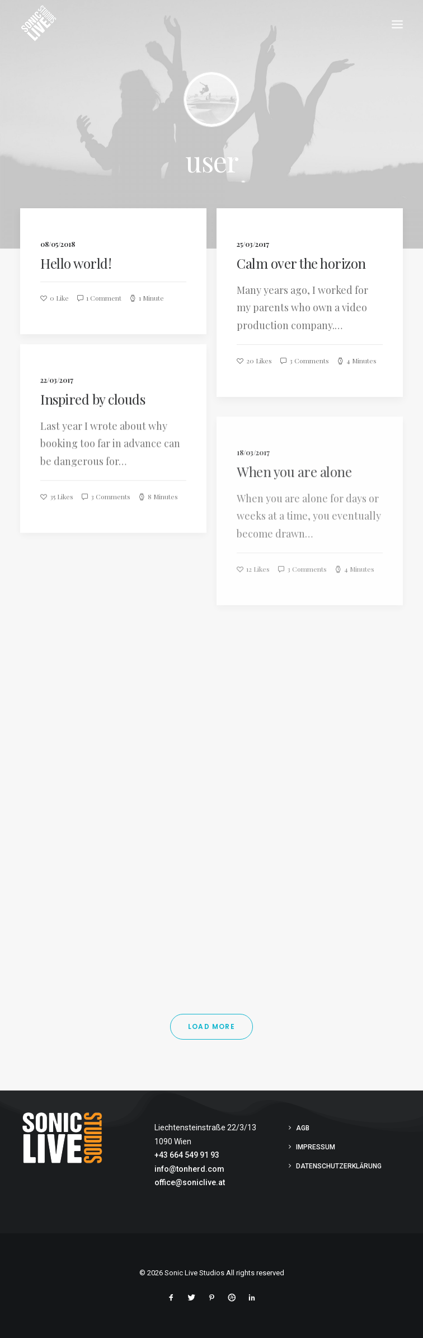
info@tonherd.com (189, 1168)
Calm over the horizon (301, 264)
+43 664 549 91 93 (186, 1154)
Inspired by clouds (92, 408)
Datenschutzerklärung (339, 1166)
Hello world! (75, 263)
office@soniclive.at (189, 1182)
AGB (302, 1128)
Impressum (315, 1147)
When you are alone (294, 505)
